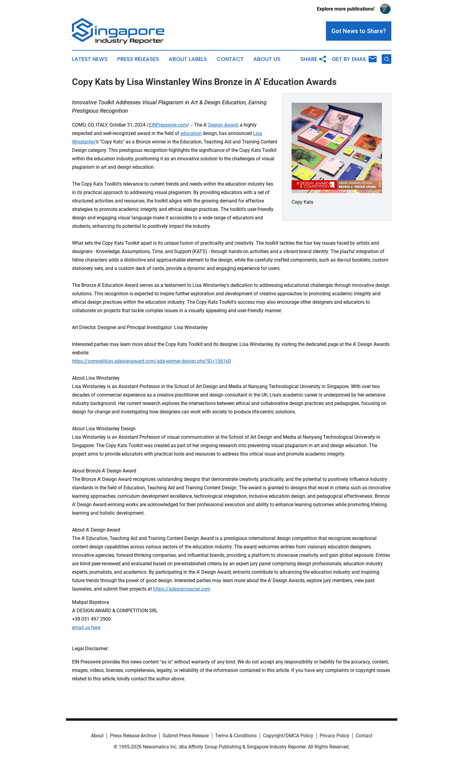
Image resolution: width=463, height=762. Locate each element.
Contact (230, 59)
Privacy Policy (334, 735)
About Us (266, 59)
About (97, 735)
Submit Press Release (186, 735)
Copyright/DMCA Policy (288, 735)
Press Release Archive (133, 735)
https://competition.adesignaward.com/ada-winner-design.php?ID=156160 (151, 361)
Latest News (90, 59)
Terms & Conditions (236, 735)
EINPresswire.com (168, 125)
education (191, 133)
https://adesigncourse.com (181, 589)
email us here (86, 627)
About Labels (188, 59)
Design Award (223, 125)
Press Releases (138, 59)
